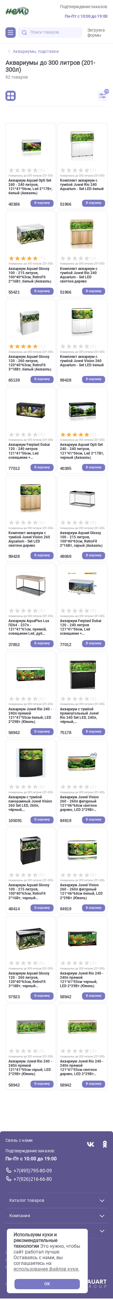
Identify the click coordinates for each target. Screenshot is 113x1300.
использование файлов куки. (46, 1269)
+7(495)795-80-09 (33, 1171)
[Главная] (17, 12)
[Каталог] (10, 32)
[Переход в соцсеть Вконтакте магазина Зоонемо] (90, 1145)
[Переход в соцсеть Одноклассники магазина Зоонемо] (104, 1145)
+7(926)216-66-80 (33, 1179)
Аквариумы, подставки (33, 51)
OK (47, 1283)
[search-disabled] (24, 32)
